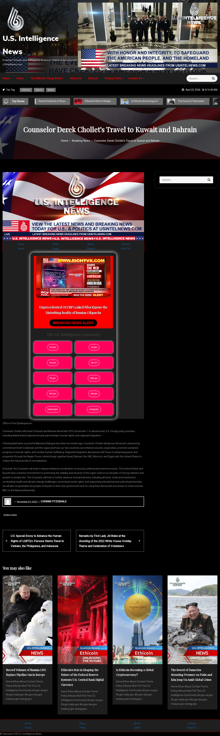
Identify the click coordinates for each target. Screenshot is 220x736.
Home (6, 78)
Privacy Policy (113, 78)
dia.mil (94, 363)
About (90, 244)
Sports (39, 90)
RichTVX (125, 248)
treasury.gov (52, 409)
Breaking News (10, 515)
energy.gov (94, 409)
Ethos (20, 78)
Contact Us (135, 78)
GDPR (137, 727)
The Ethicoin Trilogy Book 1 (47, 78)
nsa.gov (52, 363)
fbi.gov (53, 378)
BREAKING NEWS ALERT (73, 323)
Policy (56, 248)
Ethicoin (93, 78)
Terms (20, 248)
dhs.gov (52, 393)
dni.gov (53, 347)
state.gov (94, 378)
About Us (75, 78)
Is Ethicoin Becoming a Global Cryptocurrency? (153, 101)
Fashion (26, 90)
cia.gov (94, 347)
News (51, 90)
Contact (126, 244)
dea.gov (94, 393)
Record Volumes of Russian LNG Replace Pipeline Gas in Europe (69, 101)
